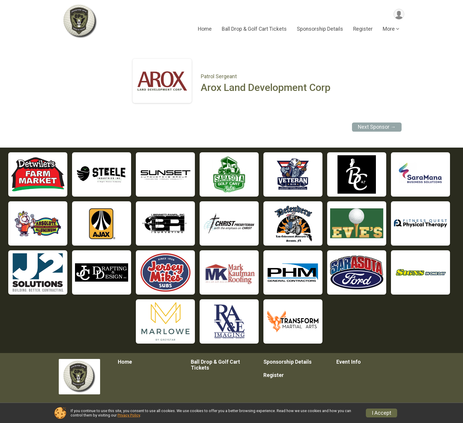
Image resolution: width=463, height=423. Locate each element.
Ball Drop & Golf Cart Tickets (254, 29)
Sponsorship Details (320, 29)
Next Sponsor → (377, 127)
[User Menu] (398, 14)
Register (363, 29)
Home (205, 29)
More (389, 29)
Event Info (348, 362)
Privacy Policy (129, 415)
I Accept (381, 413)
